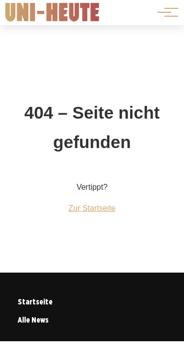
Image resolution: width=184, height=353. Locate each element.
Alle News (33, 320)
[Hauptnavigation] (164, 12)
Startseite (35, 301)
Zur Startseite (91, 208)
